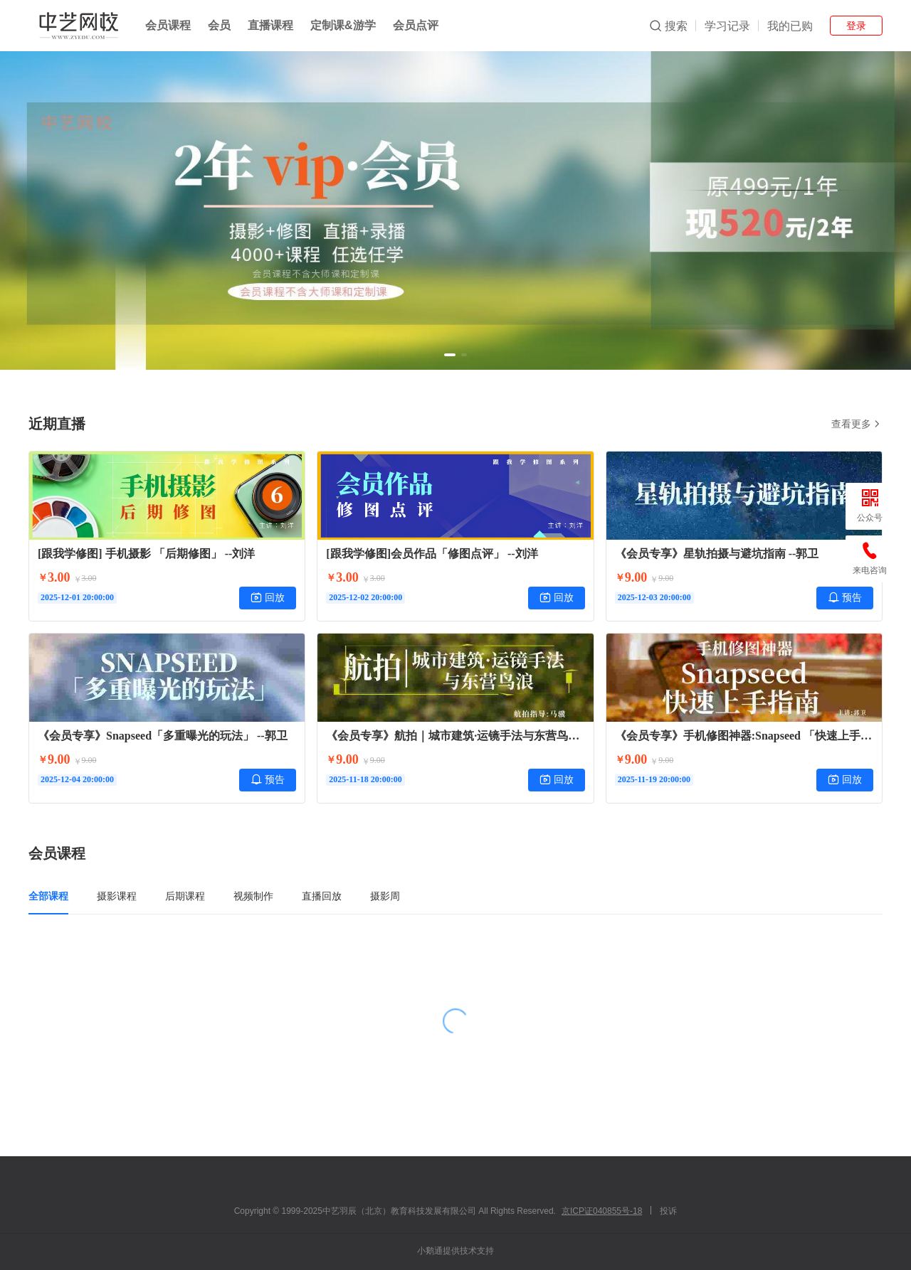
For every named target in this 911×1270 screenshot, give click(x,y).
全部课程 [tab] (48, 896)
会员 (219, 25)
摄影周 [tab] (385, 896)
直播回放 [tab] (322, 896)
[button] (450, 354)
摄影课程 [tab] (117, 896)
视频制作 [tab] (253, 896)
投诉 (668, 1211)
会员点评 (415, 25)
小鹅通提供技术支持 (455, 1251)
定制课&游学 (343, 25)
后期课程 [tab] (185, 896)
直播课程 (270, 25)
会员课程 (168, 25)
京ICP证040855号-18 (602, 1211)
